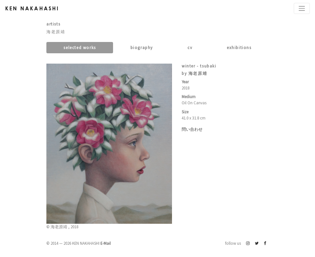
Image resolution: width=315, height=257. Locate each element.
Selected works (79, 47)
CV (189, 47)
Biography (141, 47)
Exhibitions (239, 47)
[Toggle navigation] (302, 8)
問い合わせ (192, 129)
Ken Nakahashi (32, 8)
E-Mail (105, 243)
